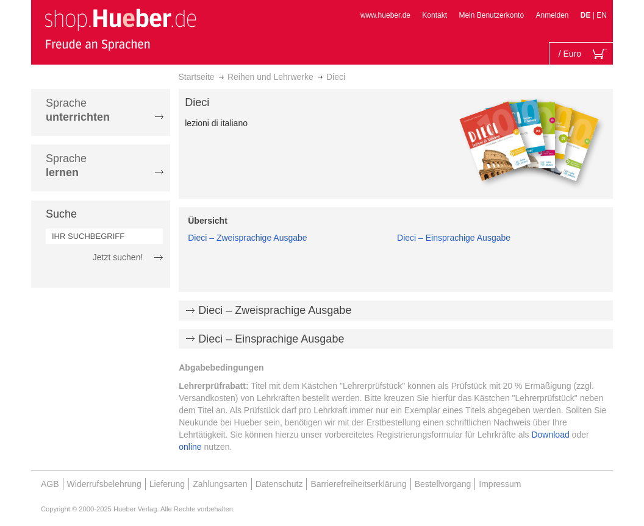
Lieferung (167, 484)
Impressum (500, 484)
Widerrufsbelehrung (104, 484)
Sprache (78, 110)
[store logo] (120, 29)
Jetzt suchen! (118, 257)
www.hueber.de (385, 15)
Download (550, 434)
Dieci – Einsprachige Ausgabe (453, 238)
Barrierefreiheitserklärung (358, 484)
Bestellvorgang (443, 484)
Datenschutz (279, 484)
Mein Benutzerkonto (491, 15)
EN (601, 15)
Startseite (197, 77)
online (190, 447)
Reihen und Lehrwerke (270, 77)
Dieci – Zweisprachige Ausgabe (247, 238)
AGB (50, 484)
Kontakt (434, 15)
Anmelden (551, 15)
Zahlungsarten (220, 484)
